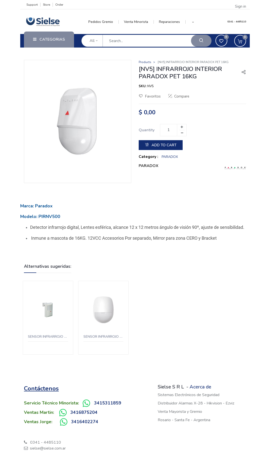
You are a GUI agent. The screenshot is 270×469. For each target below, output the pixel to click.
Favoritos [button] (150, 96)
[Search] (201, 41)
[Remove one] (182, 133)
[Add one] (181, 127)
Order (59, 5)
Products (145, 62)
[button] (193, 22)
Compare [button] (178, 96)
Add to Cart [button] (160, 145)
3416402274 (84, 422)
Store (46, 5)
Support (32, 5)
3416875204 (83, 412)
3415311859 (107, 403)
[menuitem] (103, 22)
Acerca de (200, 387)
